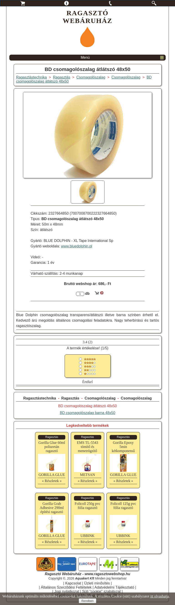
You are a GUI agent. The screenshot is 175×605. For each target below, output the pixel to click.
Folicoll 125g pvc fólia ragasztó (123, 506)
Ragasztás (70, 398)
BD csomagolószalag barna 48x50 (87, 413)
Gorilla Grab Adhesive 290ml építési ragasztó (52, 508)
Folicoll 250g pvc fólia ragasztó (87, 506)
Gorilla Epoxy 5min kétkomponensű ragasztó (123, 449)
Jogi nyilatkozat (66, 591)
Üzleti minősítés (97, 583)
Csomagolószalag (100, 398)
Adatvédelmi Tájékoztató (114, 587)
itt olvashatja (159, 596)
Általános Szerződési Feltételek (66, 587)
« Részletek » (51, 481)
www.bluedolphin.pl (76, 246)
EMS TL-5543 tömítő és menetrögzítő (87, 447)
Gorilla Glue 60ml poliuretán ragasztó (51, 447)
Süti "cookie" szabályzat (101, 591)
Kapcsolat (73, 583)
